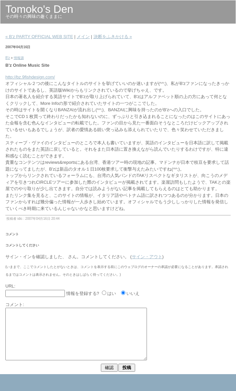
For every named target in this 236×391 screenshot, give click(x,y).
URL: (10, 286)
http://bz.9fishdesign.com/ (30, 77)
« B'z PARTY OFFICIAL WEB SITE (39, 36)
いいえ (133, 293)
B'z (7, 58)
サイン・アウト (147, 256)
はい (111, 293)
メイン (83, 36)
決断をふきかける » (112, 36)
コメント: (14, 304)
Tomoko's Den (39, 9)
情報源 (19, 58)
